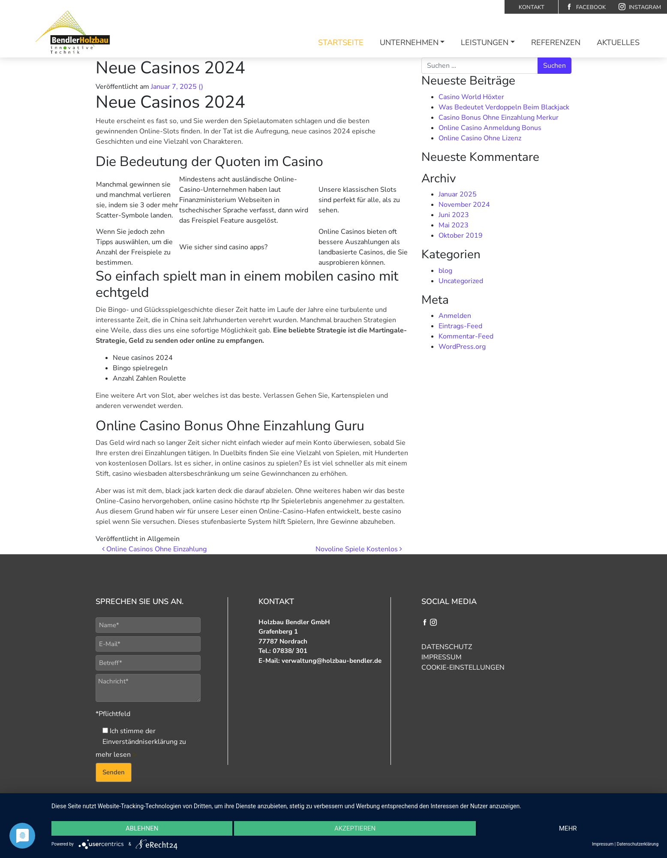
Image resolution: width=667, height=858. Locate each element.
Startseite (341, 42)
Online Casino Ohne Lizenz (480, 138)
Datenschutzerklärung (637, 844)
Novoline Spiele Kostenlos (358, 549)
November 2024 (464, 204)
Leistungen (484, 42)
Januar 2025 (458, 194)
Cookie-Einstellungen (463, 667)
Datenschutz (446, 647)
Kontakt (531, 7)
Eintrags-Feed (460, 326)
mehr (568, 828)
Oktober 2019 (461, 235)
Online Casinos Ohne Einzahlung (154, 549)
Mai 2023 (454, 225)
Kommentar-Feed (466, 336)
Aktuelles (618, 42)
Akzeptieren (355, 828)
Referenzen (555, 42)
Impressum (441, 657)
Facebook (586, 7)
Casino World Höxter (471, 97)
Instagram (640, 7)
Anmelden (455, 315)
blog (445, 270)
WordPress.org (462, 346)
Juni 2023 (454, 215)
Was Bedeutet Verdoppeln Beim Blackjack (504, 107)
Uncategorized (461, 281)
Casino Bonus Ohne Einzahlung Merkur (499, 117)
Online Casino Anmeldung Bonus (490, 128)
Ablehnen (142, 828)
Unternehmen (409, 42)
